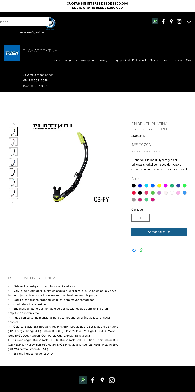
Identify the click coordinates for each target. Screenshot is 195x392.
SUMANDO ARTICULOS (145, 151)
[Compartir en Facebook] (134, 250)
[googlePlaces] (171, 21)
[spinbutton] (140, 218)
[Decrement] (134, 218)
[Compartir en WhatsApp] (141, 250)
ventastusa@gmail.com (32, 32)
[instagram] (179, 21)
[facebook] (163, 21)
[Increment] (146, 218)
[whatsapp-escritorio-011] (83, 380)
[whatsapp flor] (155, 21)
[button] (188, 21)
